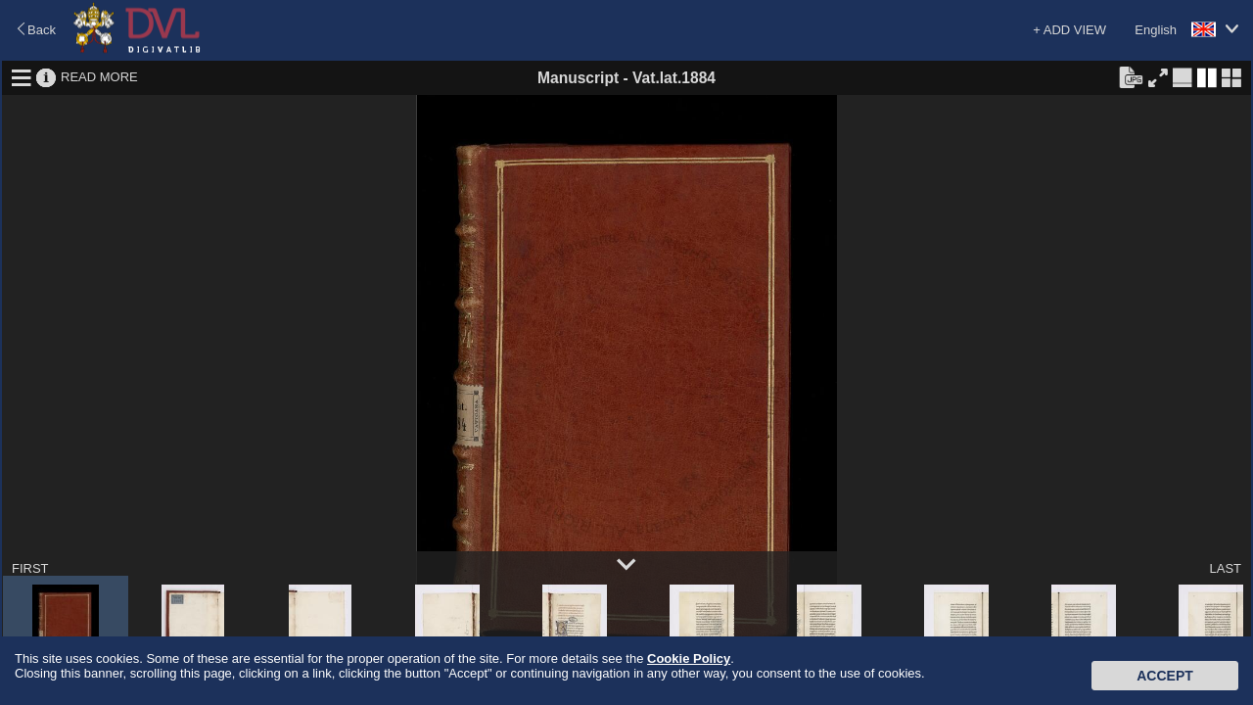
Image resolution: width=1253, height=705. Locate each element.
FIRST (30, 568)
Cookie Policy (688, 658)
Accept (1165, 675)
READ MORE (99, 77)
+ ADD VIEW (1069, 30)
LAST (1225, 568)
